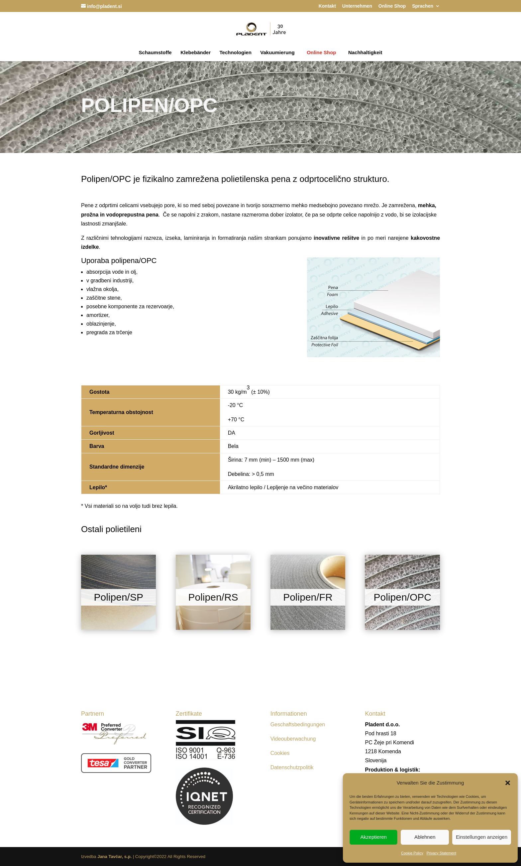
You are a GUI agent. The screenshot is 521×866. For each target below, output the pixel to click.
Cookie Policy (412, 853)
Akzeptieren (374, 837)
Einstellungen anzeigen (481, 837)
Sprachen (422, 6)
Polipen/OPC (402, 597)
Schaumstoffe (155, 52)
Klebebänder (195, 52)
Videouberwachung (293, 739)
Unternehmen (357, 6)
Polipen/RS (213, 597)
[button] (507, 783)
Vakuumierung (277, 52)
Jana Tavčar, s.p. (114, 856)
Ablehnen (424, 837)
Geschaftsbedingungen (297, 724)
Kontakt (327, 6)
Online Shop (392, 6)
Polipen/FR (307, 597)
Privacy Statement (441, 853)
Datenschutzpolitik (292, 767)
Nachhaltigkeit (365, 52)
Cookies (280, 753)
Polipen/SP (118, 597)
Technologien (235, 52)
